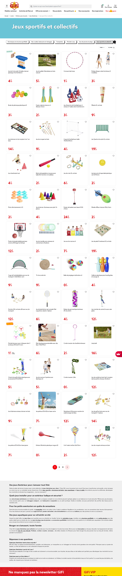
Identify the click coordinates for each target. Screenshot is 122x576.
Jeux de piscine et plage (86, 42)
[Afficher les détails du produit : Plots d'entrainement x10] (19, 196)
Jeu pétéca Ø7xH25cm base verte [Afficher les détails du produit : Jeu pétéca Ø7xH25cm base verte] (46, 411)
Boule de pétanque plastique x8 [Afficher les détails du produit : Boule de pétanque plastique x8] (17, 105)
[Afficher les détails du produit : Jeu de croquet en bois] (47, 128)
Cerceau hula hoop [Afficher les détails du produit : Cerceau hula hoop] (69, 71)
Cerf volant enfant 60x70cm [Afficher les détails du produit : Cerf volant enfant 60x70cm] (72, 445)
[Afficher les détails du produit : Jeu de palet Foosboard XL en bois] (103, 230)
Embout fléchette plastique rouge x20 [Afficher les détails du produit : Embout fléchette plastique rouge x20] (47, 445)
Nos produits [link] (57, 11)
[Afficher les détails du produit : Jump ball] (103, 332)
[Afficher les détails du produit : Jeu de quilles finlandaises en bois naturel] (47, 60)
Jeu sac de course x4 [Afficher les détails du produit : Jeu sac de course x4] (70, 241)
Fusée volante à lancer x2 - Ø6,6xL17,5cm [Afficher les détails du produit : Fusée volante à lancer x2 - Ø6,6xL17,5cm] (43, 106)
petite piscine (103, 518)
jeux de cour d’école (24, 531)
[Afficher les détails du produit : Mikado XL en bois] (103, 94)
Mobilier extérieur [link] (11, 11)
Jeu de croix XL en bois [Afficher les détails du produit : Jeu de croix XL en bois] (70, 173)
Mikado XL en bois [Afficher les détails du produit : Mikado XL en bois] (96, 105)
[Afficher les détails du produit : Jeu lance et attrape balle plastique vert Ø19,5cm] (103, 162)
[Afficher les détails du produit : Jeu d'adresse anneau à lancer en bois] (19, 400)
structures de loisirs (58, 490)
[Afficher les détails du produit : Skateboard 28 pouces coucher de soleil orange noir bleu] (75, 400)
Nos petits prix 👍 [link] (70, 11)
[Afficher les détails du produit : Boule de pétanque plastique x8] (19, 94)
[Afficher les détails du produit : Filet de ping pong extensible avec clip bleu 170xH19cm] (47, 332)
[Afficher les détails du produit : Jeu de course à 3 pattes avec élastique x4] (47, 366)
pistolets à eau (67, 518)
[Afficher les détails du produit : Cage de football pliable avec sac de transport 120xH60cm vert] (19, 264)
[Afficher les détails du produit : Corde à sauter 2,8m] (75, 366)
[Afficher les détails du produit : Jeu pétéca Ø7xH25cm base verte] (47, 400)
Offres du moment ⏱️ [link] (43, 11)
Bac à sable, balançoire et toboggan (42, 42)
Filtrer (111, 47)
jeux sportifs (47, 490)
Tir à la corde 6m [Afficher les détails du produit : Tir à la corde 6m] (41, 275)
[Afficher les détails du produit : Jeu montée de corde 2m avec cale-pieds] (103, 298)
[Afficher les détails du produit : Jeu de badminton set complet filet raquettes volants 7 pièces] (47, 298)
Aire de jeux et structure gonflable (17, 42)
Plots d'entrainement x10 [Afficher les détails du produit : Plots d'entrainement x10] (15, 207)
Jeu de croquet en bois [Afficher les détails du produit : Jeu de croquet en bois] (42, 139)
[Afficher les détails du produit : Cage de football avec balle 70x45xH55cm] (75, 128)
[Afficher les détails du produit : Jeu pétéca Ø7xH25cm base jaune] (19, 434)
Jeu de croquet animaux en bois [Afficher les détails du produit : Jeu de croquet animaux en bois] (100, 445)
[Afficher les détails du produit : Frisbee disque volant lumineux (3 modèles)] (103, 60)
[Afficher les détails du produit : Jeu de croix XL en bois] (75, 162)
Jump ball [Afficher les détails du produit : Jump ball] (94, 343)
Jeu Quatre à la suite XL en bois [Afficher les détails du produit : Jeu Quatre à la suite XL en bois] (100, 139)
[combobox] (60, 6)
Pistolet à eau (71, 42)
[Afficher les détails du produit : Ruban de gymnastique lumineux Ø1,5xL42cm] (75, 298)
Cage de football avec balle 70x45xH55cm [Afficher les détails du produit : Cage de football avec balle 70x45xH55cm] (71, 140)
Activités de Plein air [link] (26, 11)
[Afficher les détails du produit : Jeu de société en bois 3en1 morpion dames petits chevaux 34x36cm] (103, 366)
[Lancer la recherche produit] (31, 6)
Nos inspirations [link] (97, 11)
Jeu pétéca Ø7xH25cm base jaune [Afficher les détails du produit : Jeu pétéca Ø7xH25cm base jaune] (18, 445)
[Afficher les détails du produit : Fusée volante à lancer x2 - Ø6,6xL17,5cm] (47, 94)
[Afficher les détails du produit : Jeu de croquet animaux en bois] (103, 434)
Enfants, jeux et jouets (21, 16)
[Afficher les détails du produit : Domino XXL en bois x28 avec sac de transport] (19, 298)
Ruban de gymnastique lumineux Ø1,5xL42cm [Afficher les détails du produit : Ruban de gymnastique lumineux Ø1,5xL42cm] (73, 310)
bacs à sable (80, 490)
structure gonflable (87, 518)
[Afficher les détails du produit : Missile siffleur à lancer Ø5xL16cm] (103, 196)
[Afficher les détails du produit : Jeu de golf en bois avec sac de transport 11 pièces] (103, 400)
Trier (101, 47)
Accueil (6, 16)
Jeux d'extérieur (33, 16)
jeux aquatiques (69, 490)
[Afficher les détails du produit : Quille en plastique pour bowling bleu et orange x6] (103, 264)
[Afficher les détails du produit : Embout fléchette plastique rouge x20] (47, 434)
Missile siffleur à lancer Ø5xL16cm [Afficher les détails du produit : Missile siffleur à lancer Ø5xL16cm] (101, 207)
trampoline (38, 509)
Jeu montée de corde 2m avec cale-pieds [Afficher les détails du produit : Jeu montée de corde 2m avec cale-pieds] (101, 310)
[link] (57, 13)
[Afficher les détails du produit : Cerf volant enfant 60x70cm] (75, 434)
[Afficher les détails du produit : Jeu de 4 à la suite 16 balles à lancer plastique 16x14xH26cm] (19, 60)
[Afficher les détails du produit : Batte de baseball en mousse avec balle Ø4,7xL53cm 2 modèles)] (47, 162)
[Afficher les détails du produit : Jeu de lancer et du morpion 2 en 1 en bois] (19, 128)
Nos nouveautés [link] (84, 11)
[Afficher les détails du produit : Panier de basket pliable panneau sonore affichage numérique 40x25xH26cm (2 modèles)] (19, 230)
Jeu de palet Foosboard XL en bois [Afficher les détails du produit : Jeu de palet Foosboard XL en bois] (101, 241)
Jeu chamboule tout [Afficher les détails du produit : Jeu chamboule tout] (14, 173)
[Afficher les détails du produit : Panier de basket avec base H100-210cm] (75, 196)
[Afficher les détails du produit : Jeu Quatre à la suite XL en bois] (103, 128)
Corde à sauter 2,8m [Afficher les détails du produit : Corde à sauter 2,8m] (70, 377)
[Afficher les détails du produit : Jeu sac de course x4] (75, 230)
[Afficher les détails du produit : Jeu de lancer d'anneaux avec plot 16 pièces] (47, 196)
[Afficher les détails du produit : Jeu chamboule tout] (19, 162)
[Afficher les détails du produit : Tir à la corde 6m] (47, 264)
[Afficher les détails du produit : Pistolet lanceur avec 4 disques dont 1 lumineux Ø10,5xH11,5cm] (19, 332)
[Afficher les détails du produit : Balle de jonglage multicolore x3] (75, 264)
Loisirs (12, 16)
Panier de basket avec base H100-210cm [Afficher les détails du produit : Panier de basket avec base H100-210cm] (73, 208)
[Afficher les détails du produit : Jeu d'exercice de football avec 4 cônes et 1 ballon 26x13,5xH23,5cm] (75, 94)
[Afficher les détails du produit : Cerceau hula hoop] (75, 60)
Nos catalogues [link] (111, 11)
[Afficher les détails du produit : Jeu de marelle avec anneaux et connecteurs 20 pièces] (47, 230)
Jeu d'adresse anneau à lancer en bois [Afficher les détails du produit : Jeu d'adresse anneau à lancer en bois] (19, 411)
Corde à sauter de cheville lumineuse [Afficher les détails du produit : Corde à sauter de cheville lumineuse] (74, 343)
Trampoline (59, 42)
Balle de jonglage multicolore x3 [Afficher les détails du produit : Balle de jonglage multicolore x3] (73, 275)
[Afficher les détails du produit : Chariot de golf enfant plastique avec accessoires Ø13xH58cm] (19, 366)
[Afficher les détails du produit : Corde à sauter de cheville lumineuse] (75, 332)
